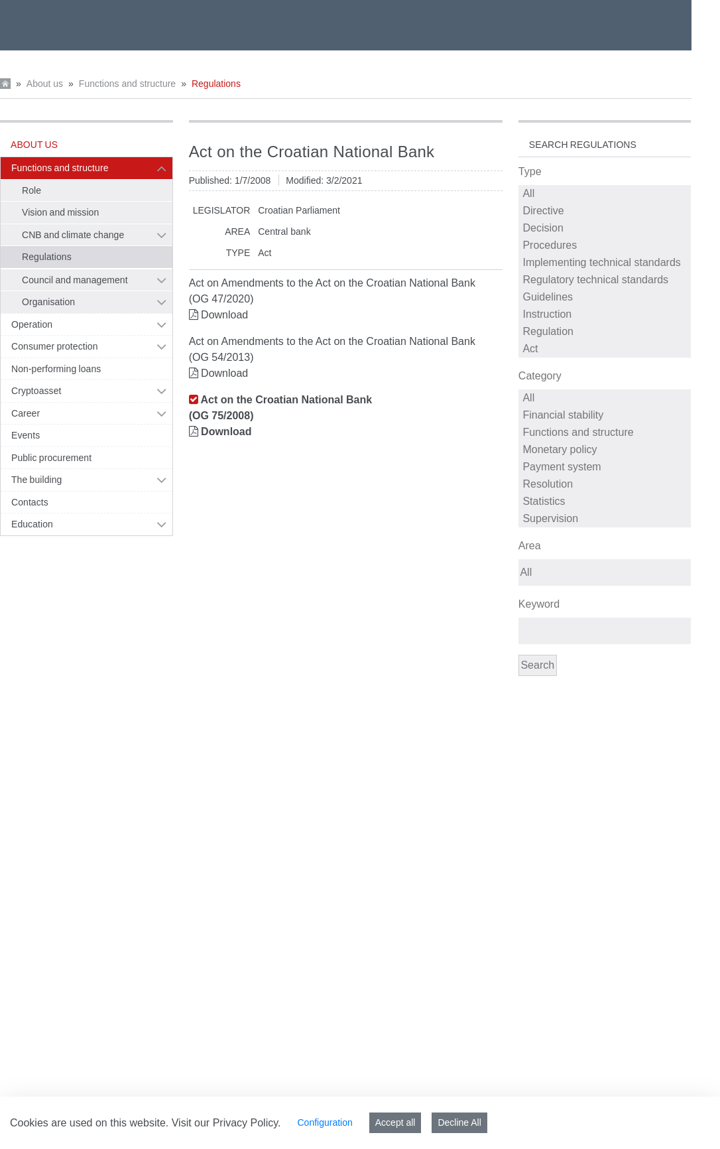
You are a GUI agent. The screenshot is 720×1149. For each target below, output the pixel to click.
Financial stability (605, 415)
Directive (605, 211)
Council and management (75, 280)
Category (540, 375)
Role (31, 190)
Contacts (29, 502)
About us (45, 83)
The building (36, 479)
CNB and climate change (73, 235)
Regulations (216, 83)
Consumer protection (54, 346)
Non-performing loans (56, 369)
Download (224, 314)
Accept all (395, 1122)
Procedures (605, 245)
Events (25, 435)
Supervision (605, 518)
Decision (605, 228)
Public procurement (51, 457)
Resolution (605, 484)
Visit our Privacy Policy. (226, 1122)
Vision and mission (60, 212)
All (605, 193)
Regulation (605, 331)
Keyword (539, 604)
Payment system (605, 467)
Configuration (324, 1122)
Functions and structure (127, 83)
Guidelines (605, 297)
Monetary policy (605, 449)
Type (530, 171)
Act (605, 349)
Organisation (48, 302)
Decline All (459, 1122)
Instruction (605, 314)
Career (25, 413)
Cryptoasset (36, 390)
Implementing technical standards (605, 262)
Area (529, 545)
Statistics (605, 501)
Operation (31, 324)
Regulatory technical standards (605, 280)
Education (32, 524)
